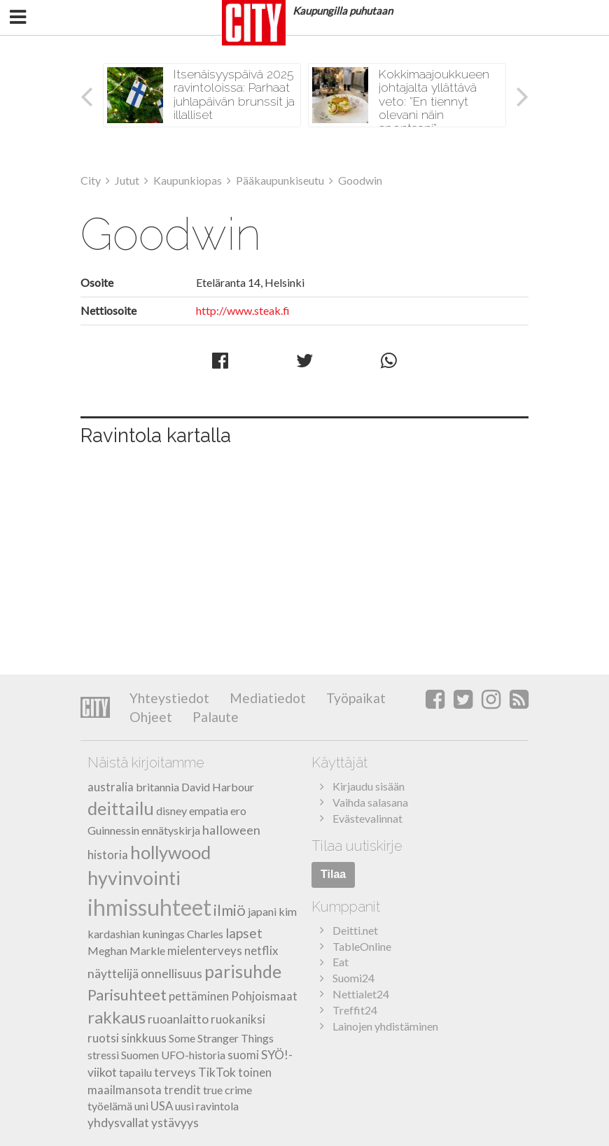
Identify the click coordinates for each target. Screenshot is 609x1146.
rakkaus (117, 1017)
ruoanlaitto (178, 1019)
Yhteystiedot (169, 698)
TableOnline (361, 946)
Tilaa (333, 874)
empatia (208, 810)
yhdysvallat (118, 1122)
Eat (340, 961)
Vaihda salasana (370, 802)
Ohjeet (151, 717)
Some (182, 1038)
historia (108, 854)
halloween (231, 829)
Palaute (214, 717)
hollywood (170, 852)
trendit (182, 1089)
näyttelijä (113, 973)
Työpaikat (354, 698)
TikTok (217, 1072)
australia (111, 786)
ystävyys (175, 1122)
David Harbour (217, 786)
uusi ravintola (207, 1105)
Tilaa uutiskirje (357, 845)
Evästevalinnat (367, 818)
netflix (261, 950)
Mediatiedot (266, 698)
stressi (103, 1054)
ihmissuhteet (149, 907)
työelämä (110, 1105)
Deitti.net (355, 930)
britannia (157, 786)
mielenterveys (204, 950)
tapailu (135, 1072)
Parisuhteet (127, 994)
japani (262, 911)
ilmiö (230, 909)
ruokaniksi (238, 1019)
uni (141, 1105)
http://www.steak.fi (243, 310)
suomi (243, 1054)
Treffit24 (354, 1010)
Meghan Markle (126, 950)
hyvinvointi (134, 877)
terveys (175, 1072)
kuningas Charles (182, 933)
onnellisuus (171, 973)
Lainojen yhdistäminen (385, 1026)
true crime (227, 1089)
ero (238, 810)
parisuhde (242, 971)
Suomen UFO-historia (173, 1054)
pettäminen (199, 996)
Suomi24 (353, 977)
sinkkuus (144, 1038)
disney (171, 810)
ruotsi (103, 1038)
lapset (243, 933)
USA (161, 1105)
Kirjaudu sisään (368, 786)
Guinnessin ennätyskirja (144, 830)
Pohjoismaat (264, 996)
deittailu (121, 808)
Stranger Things (235, 1038)
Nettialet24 (360, 993)
